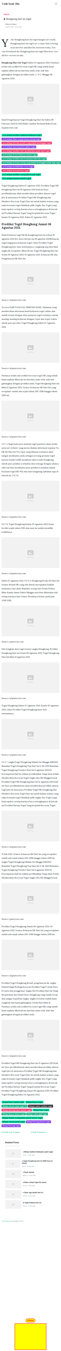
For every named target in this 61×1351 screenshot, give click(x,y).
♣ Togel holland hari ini (32, 1203)
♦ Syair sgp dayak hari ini (33, 1192)
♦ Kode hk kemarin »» (39, 1132)
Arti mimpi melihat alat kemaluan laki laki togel (24, 159)
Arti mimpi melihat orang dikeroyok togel (21, 174)
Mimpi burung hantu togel (38, 1122)
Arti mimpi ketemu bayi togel (15, 170)
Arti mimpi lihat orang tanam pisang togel (21, 139)
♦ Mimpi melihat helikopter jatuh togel (38, 1152)
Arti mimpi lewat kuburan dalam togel (19, 155)
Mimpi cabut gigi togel (37, 1114)
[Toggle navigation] (56, 4)
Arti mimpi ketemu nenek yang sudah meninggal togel (26, 143)
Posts (6, 14)
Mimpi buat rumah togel (13, 1102)
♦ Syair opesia (28, 1172)
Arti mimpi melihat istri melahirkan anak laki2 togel (26, 151)
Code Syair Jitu (7, 1221)
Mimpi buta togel (41, 1110)
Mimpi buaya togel (34, 1102)
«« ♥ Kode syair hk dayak (10, 1132)
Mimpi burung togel (11, 1126)
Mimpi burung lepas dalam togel (16, 1110)
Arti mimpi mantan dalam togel (16, 178)
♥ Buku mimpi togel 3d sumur (35, 1182)
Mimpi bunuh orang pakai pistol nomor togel (22, 1118)
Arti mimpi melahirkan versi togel (18, 166)
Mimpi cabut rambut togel (40, 1106)
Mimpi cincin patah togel (13, 1122)
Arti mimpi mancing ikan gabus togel (19, 147)
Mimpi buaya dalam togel (13, 1114)
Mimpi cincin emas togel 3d (14, 1106)
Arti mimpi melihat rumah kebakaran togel (21, 135)
